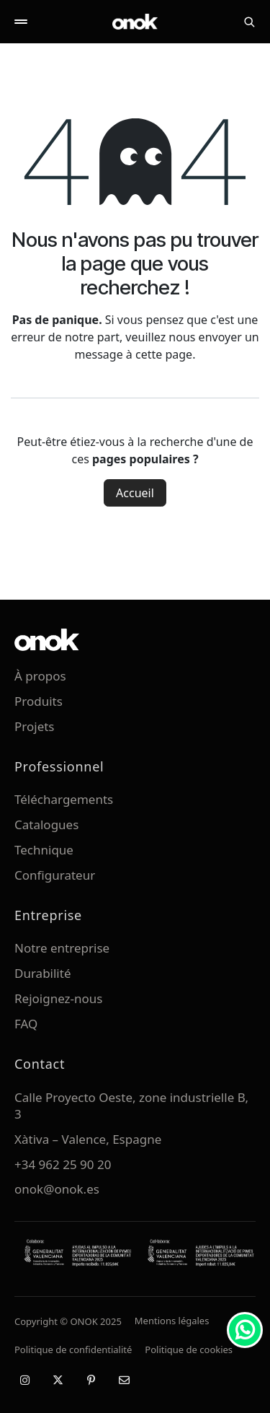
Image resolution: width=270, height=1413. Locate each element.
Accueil (135, 493)
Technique (43, 849)
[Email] (124, 1380)
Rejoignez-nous (58, 998)
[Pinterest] (91, 1380)
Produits (38, 701)
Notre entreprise (61, 948)
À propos (40, 676)
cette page (163, 354)
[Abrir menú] (21, 21)
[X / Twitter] (58, 1380)
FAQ (25, 1023)
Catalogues (46, 824)
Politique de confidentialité (73, 1349)
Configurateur (54, 875)
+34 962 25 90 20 (62, 1164)
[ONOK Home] (135, 22)
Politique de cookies (189, 1349)
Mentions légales (172, 1320)
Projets (34, 726)
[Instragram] (24, 1380)
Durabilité (42, 973)
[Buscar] (249, 21)
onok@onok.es (56, 1189)
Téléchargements (63, 799)
